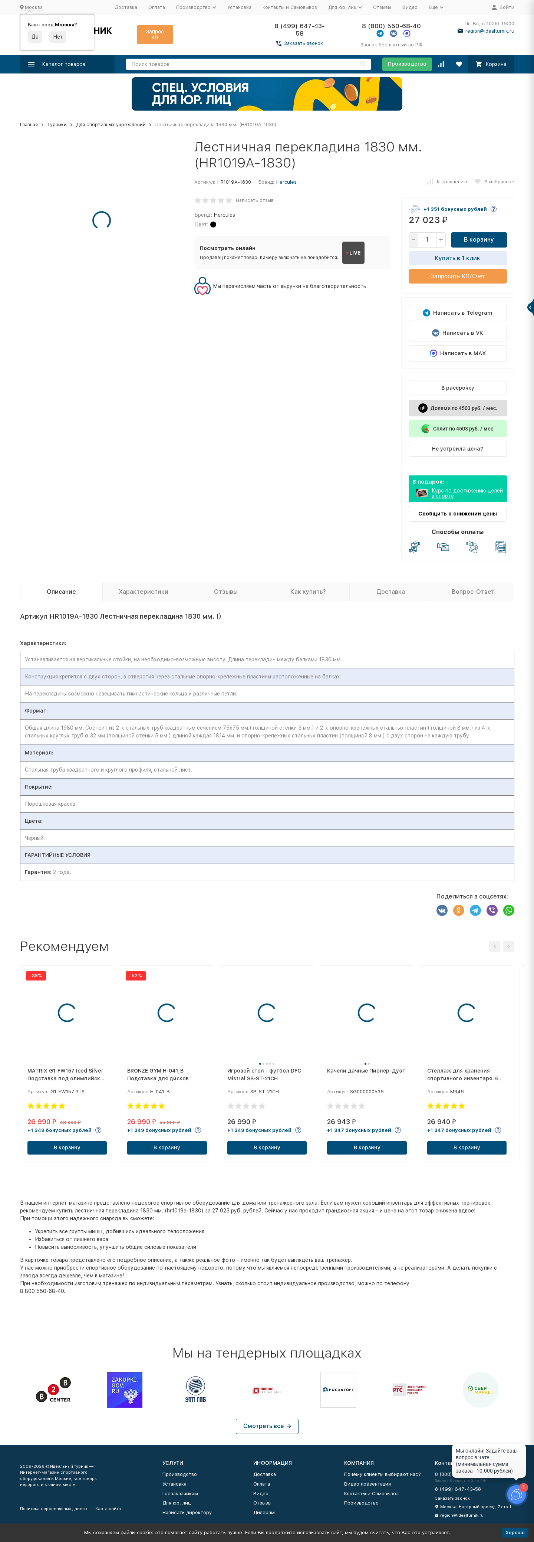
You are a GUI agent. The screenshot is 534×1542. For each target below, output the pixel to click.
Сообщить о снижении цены (457, 514)
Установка (239, 7)
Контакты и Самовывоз (290, 7)
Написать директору (187, 1512)
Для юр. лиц (176, 1503)
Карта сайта (108, 1508)
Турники (57, 124)
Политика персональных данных (54, 1508)
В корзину (479, 239)
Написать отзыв (255, 200)
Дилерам (264, 1512)
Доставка (126, 7)
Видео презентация (367, 1484)
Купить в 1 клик (457, 258)
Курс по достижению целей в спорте (467, 493)
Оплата (156, 7)
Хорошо (515, 1532)
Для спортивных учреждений (111, 124)
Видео (410, 7)
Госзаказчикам (180, 1493)
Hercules (286, 182)
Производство (407, 64)
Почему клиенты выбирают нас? (382, 1474)
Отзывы (382, 7)
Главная (29, 124)
